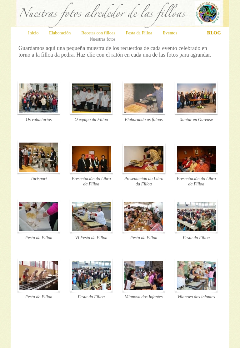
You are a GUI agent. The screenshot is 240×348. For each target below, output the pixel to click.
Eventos (170, 32)
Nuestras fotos (103, 39)
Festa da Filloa (139, 32)
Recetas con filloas (98, 32)
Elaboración (60, 32)
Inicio (34, 32)
